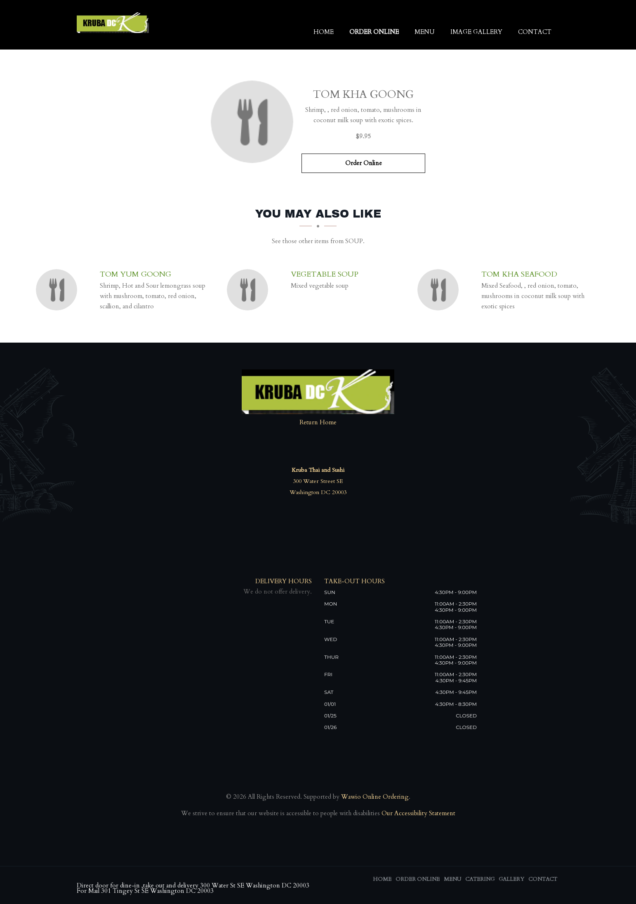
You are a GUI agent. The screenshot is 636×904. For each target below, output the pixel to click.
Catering (480, 879)
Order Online (374, 32)
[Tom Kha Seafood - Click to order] (440, 289)
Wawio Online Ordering (375, 797)
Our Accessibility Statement (417, 813)
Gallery (511, 879)
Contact (534, 32)
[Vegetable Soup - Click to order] (249, 289)
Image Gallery (476, 32)
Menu (425, 32)
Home (323, 32)
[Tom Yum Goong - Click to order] (58, 289)
